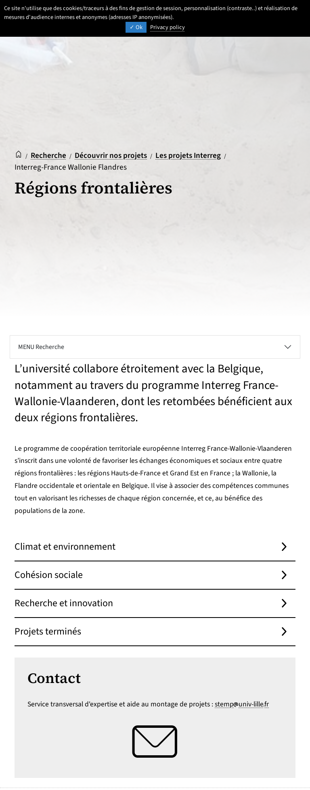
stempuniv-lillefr (242, 704)
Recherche (48, 155)
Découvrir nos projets (111, 155)
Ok (136, 27)
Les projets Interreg (188, 155)
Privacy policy (167, 27)
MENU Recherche (41, 346)
